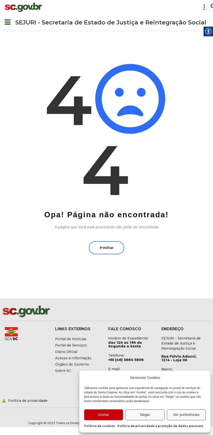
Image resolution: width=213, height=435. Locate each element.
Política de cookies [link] (99, 426)
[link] (23, 7)
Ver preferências (186, 414)
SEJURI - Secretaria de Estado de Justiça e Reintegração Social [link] (110, 22)
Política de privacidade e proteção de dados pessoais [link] (160, 426)
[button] (128, 7)
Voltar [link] (107, 248)
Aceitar (103, 414)
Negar (145, 414)
